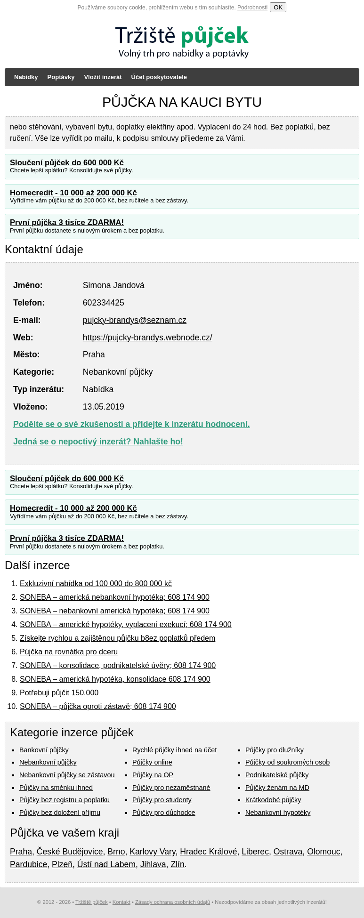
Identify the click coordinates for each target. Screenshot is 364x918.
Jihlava (153, 864)
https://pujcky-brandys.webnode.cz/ (147, 337)
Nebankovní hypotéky (277, 812)
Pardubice (28, 864)
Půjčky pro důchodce (163, 812)
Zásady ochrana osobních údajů (172, 902)
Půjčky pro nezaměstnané (171, 787)
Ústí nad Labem (106, 864)
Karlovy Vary (152, 851)
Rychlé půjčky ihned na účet (174, 750)
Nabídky (26, 77)
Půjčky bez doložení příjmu (59, 812)
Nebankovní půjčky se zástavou (66, 775)
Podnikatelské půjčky (276, 775)
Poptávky (61, 77)
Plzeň (62, 864)
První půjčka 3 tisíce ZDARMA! (67, 222)
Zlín (177, 864)
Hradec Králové (208, 851)
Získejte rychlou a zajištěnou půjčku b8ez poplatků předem (117, 638)
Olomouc (323, 851)
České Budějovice (70, 851)
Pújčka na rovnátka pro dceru (69, 652)
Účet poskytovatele (159, 77)
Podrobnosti (252, 7)
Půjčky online (152, 762)
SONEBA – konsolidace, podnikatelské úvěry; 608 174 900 (118, 665)
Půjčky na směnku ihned (56, 787)
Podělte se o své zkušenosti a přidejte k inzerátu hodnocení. (131, 424)
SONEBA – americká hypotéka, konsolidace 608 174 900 (115, 679)
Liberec (255, 851)
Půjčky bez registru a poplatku (64, 800)
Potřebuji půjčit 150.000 (59, 693)
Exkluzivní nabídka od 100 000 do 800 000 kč (96, 584)
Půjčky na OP (152, 775)
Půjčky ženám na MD (277, 787)
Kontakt (121, 902)
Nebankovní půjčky (48, 762)
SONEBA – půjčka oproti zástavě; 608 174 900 (98, 706)
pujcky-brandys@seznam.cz (134, 320)
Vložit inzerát (102, 77)
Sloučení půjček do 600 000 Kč (67, 162)
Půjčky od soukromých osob (287, 762)
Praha (21, 851)
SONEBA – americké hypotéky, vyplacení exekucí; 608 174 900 (126, 624)
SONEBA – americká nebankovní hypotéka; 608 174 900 (115, 597)
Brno (116, 851)
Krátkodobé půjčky (273, 800)
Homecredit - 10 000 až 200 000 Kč (73, 192)
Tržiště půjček (91, 902)
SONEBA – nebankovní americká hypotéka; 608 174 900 (115, 611)
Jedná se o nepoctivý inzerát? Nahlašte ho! (98, 441)
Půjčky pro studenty (162, 800)
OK (278, 7)
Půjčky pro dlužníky (274, 750)
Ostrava (288, 851)
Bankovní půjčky (44, 750)
